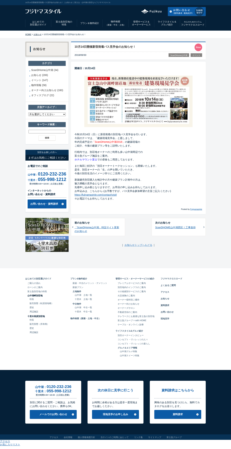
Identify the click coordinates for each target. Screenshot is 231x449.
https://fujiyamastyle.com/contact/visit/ (96, 194)
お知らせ (38, 34)
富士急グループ (174, 437)
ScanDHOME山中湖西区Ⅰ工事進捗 (175, 227)
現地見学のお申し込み (115, 414)
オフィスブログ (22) (42, 95)
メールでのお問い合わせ (53, 414)
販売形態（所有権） (39, 324)
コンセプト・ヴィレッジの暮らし (134, 343)
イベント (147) (39, 80)
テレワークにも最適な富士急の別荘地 (136, 316)
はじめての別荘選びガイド (38, 23)
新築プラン (78, 287)
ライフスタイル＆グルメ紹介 (167, 23)
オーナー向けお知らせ (128, 304)
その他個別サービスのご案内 (132, 291)
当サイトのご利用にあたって (115, 437)
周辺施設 (34, 311)
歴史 (32, 307)
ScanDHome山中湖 (178, 55)
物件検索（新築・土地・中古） (85, 318)
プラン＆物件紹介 (89, 23)
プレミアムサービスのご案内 (132, 283)
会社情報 (68, 437)
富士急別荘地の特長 (64, 23)
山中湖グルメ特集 (128, 351)
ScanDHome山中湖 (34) (44, 70)
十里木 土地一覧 (83, 299)
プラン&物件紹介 (78, 278)
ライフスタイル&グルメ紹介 (129, 331)
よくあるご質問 (168, 285)
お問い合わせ (167, 312)
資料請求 (165, 305)
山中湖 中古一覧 (83, 307)
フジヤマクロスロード (192, 23)
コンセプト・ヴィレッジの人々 (133, 339)
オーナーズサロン (126, 308)
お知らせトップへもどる (138, 245)
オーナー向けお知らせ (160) (47, 90)
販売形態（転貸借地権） (41, 303)
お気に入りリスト (196, 2)
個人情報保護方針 (86, 437)
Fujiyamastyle (196, 209)
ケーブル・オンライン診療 (131, 324)
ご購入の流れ (33, 283)
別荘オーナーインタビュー (131, 335)
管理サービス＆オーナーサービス (141, 23)
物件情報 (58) (39, 85)
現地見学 (165, 318)
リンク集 (138, 437)
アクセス (177, 2)
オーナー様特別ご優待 (128, 299)
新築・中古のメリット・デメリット (90, 283)
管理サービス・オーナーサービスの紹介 (135, 278)
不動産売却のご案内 (127, 312)
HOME (28, 34)
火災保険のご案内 (126, 295)
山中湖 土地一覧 (83, 295)
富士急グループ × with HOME (132, 320)
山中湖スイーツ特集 (129, 355)
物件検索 (115, 23)
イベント (196, 55)
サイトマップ (154, 437)
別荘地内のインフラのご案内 (132, 287)
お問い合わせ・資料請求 (44, 203)
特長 (32, 299)
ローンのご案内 (35, 287)
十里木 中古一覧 (83, 311)
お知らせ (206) (39, 75)
